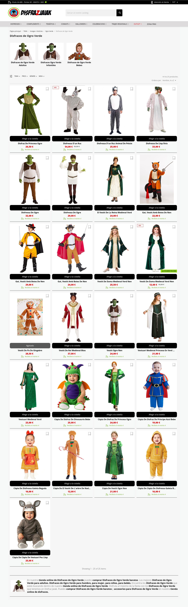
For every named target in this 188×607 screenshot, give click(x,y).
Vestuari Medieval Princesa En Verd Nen (157, 350)
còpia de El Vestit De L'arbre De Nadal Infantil (72, 488)
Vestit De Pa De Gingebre (30, 350)
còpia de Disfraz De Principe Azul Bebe (157, 419)
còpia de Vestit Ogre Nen (114, 488)
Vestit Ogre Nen (114, 350)
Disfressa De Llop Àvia (157, 143)
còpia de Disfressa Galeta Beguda (30, 488)
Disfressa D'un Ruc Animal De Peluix (114, 143)
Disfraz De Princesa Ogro (30, 143)
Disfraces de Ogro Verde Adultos (22, 64)
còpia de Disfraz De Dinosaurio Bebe (72, 419)
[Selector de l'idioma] (175, 2)
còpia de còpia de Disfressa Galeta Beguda (157, 488)
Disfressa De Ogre (30, 212)
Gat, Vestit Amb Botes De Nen (156, 212)
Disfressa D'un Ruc (72, 143)
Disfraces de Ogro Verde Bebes (79, 64)
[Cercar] (91, 12)
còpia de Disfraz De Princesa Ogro (114, 419)
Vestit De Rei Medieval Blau (72, 350)
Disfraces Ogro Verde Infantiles (51, 64)
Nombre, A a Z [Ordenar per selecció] (170, 80)
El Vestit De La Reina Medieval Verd (114, 212)
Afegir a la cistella (30, 138)
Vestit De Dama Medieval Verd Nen (114, 281)
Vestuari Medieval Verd (30, 419)
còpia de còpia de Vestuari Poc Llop (30, 557)
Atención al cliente (160, 2)
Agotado (30, 345)
